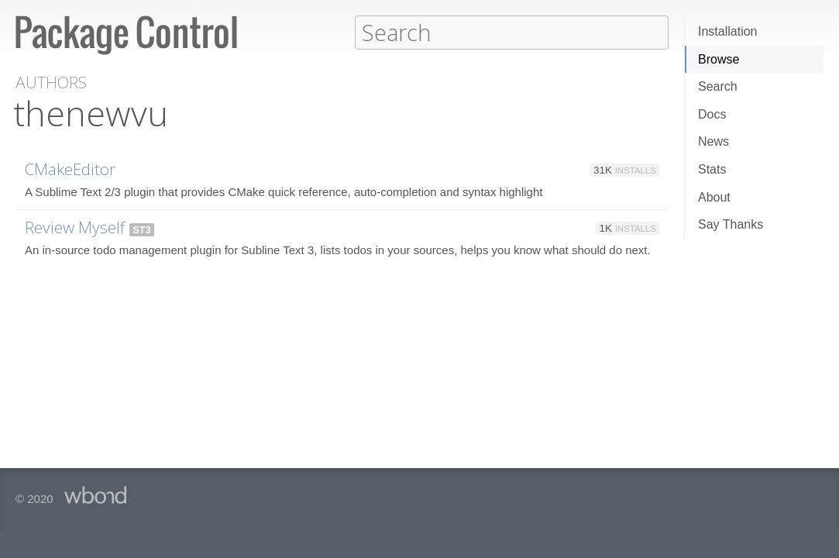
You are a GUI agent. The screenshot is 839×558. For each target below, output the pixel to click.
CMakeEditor (70, 168)
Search (718, 86)
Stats (712, 169)
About (714, 197)
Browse (718, 59)
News (713, 141)
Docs (712, 114)
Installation (728, 31)
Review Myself (75, 226)
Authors (51, 81)
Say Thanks (730, 224)
